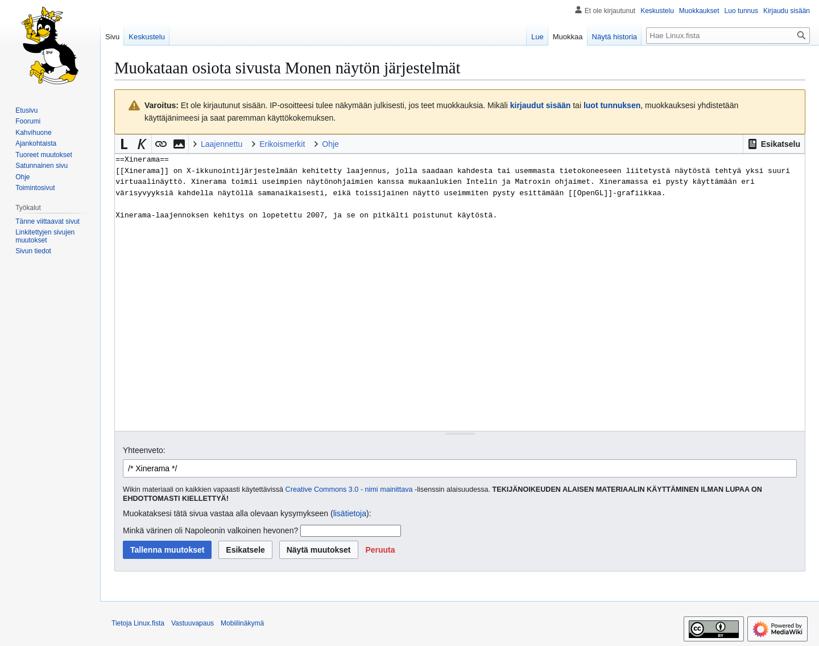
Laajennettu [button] (221, 144)
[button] (773, 144)
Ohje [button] (330, 144)
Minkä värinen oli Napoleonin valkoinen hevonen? (210, 530)
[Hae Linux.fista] (728, 35)
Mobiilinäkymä (242, 623)
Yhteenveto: (144, 450)
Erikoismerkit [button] (282, 144)
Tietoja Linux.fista (137, 623)
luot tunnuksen (612, 105)
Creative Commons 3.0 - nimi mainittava (349, 489)
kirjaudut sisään (540, 105)
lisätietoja (349, 513)
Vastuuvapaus (192, 623)
